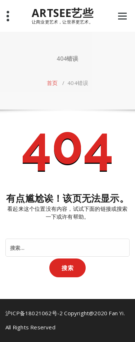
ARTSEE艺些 (62, 13)
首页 (52, 82)
